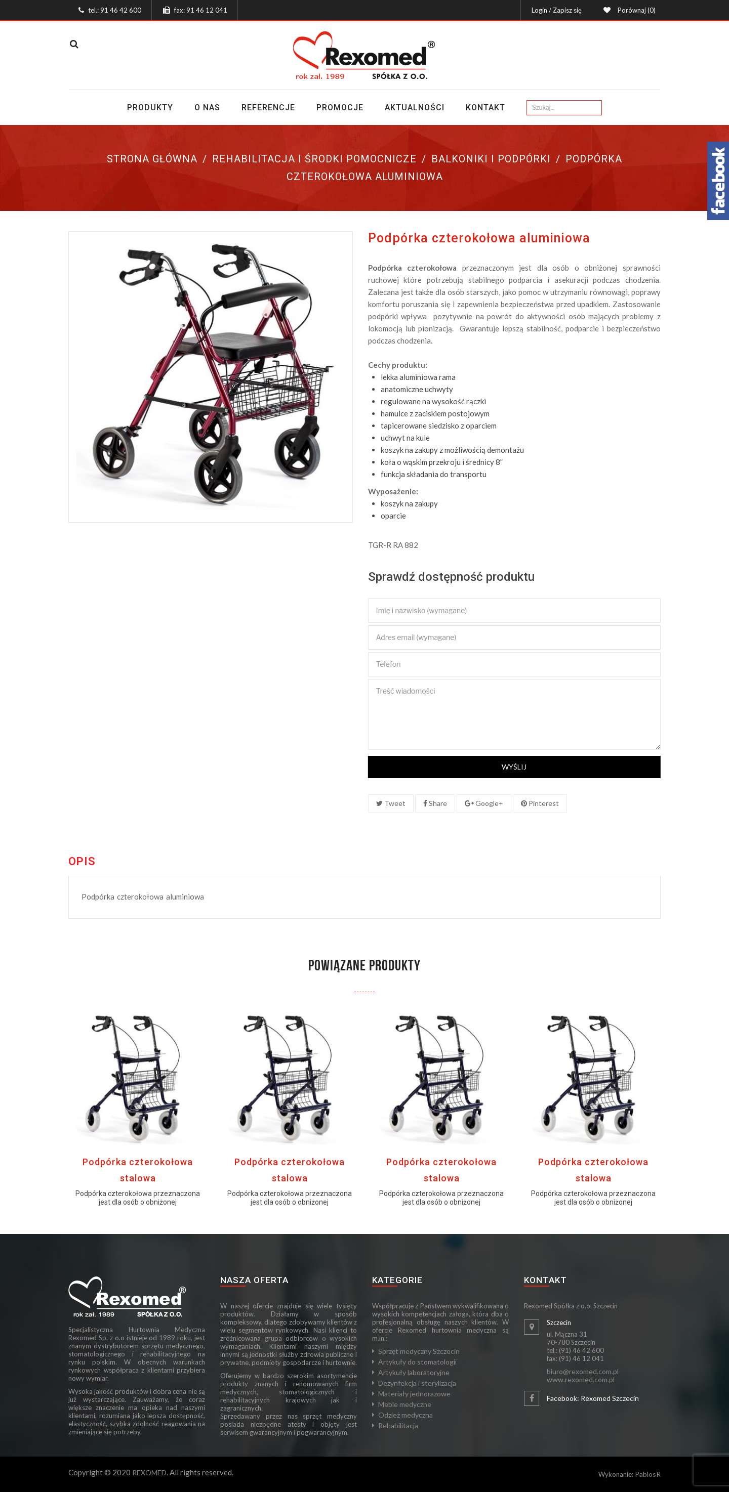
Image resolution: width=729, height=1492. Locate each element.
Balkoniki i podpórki (491, 159)
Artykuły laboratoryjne (414, 1372)
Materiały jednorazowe (414, 1393)
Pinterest (540, 803)
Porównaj (635, 10)
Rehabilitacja (398, 1425)
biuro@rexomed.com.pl (583, 1371)
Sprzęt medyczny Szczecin (419, 1351)
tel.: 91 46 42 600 (114, 10)
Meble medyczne (404, 1404)
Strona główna (152, 159)
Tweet (391, 803)
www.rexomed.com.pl (581, 1379)
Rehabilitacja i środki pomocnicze (314, 159)
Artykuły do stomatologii (417, 1361)
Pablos (645, 1474)
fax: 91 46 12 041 (200, 10)
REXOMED (149, 1472)
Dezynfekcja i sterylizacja (417, 1383)
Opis (82, 862)
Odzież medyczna (405, 1415)
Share (435, 803)
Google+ (484, 803)
